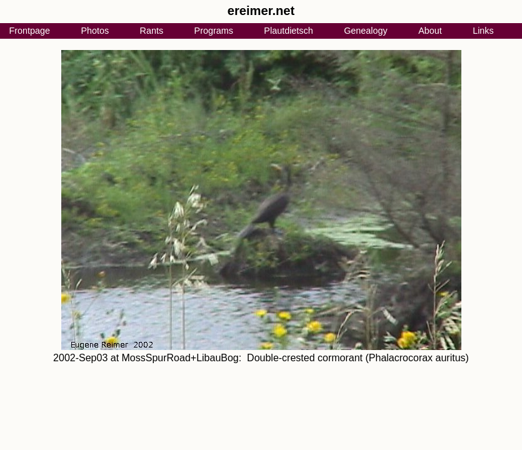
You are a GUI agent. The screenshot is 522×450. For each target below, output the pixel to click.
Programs (213, 31)
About (430, 31)
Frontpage (29, 31)
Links (483, 31)
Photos (95, 31)
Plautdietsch (288, 31)
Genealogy (366, 31)
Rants (152, 31)
